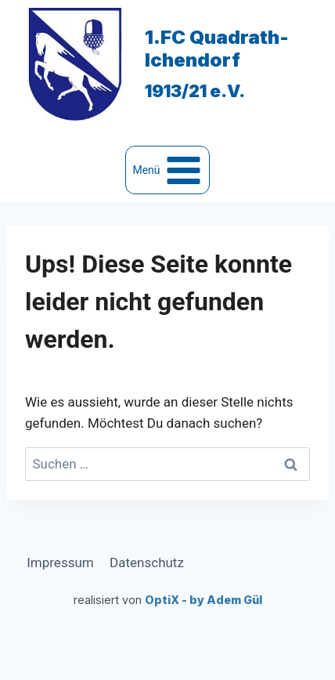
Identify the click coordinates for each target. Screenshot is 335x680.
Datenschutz (147, 562)
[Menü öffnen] (167, 170)
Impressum (60, 562)
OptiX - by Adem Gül (203, 599)
